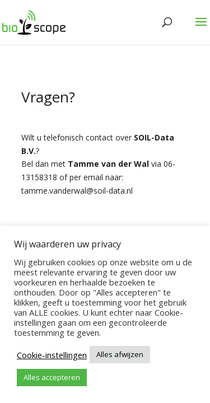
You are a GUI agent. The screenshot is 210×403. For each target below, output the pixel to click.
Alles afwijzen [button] (119, 354)
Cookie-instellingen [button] (52, 355)
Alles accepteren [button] (52, 377)
